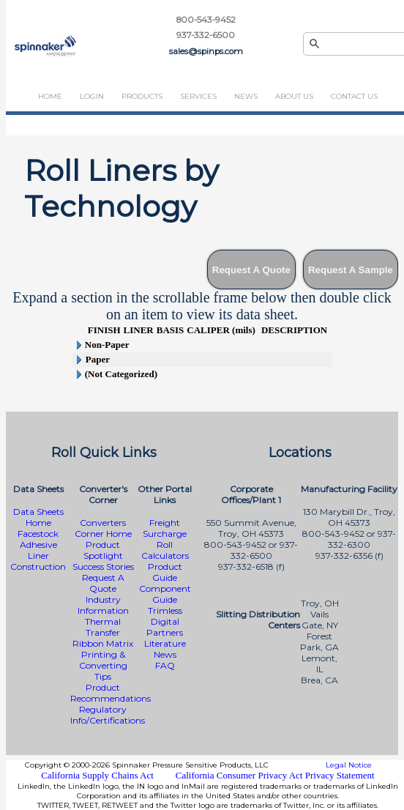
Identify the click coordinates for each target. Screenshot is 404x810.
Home (50, 96)
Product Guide (165, 572)
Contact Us (354, 96)
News (246, 96)
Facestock (38, 533)
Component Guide (165, 594)
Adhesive (38, 544)
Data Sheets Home (38, 517)
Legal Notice (349, 765)
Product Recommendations (110, 693)
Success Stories (103, 566)
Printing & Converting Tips (103, 665)
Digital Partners (164, 627)
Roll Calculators (165, 550)
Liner (38, 555)
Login (92, 96)
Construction (38, 566)
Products (141, 96)
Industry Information (103, 605)
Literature (165, 643)
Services (198, 96)
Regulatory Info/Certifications (107, 715)
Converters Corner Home (103, 528)
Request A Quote (103, 583)
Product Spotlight (103, 550)
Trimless (165, 610)
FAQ (165, 665)
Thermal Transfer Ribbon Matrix (102, 632)
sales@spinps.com (206, 51)
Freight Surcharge (165, 528)
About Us (294, 96)
